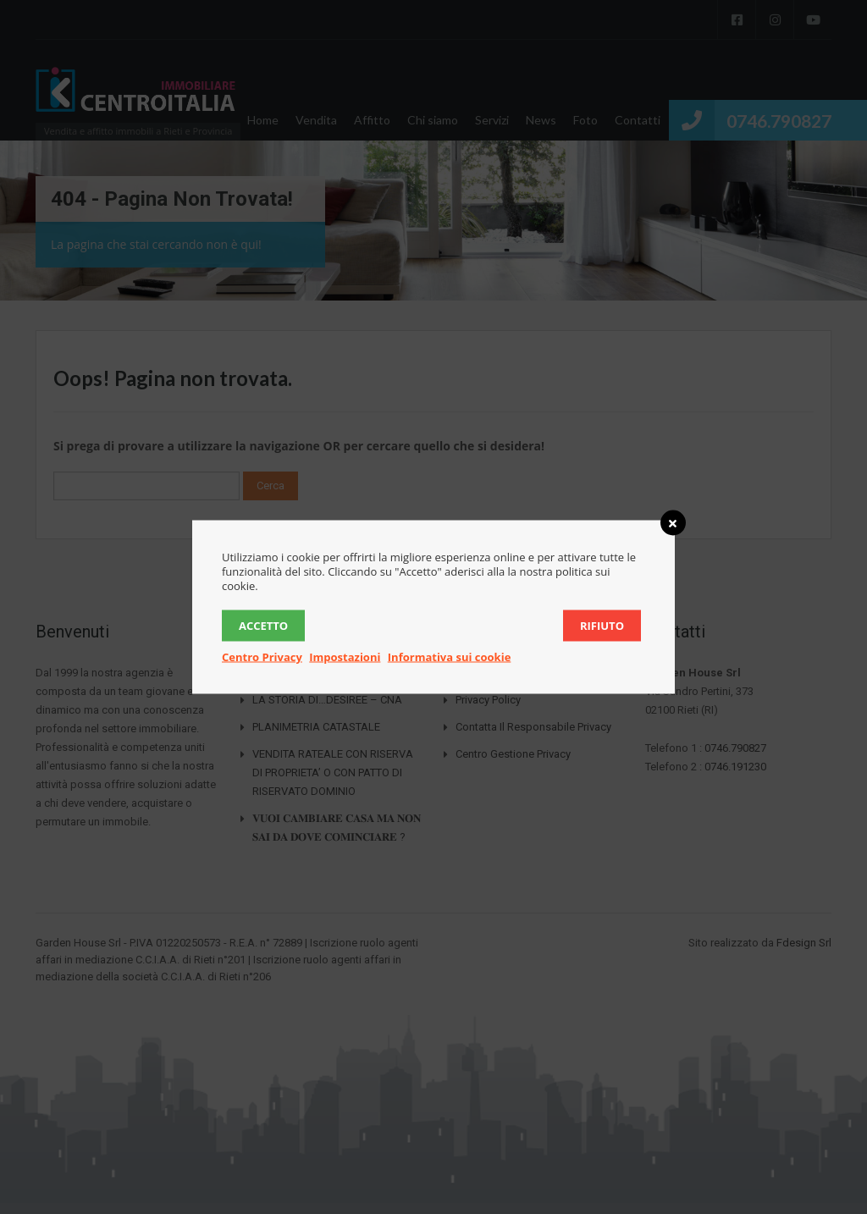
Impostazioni (344, 657)
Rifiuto (602, 625)
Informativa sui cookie (449, 657)
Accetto (263, 625)
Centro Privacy (262, 657)
